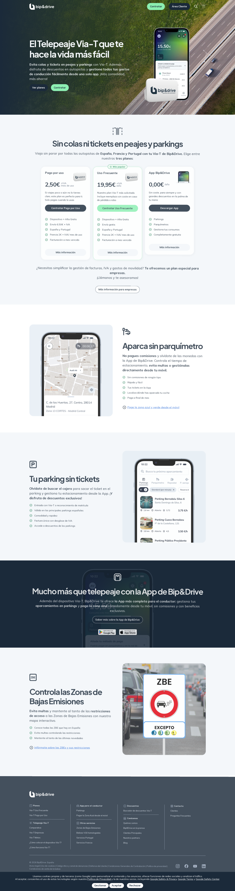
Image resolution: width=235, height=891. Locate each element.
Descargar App (169, 209)
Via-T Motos (34, 838)
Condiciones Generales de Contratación (126, 867)
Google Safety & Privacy (163, 879)
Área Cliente (179, 6)
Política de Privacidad (99, 879)
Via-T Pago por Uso (38, 816)
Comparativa (35, 829)
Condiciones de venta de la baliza (44, 870)
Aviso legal (34, 867)
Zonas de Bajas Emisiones (88, 829)
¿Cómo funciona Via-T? (39, 848)
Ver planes (38, 87)
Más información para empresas (117, 291)
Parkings (80, 812)
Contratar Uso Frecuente (117, 210)
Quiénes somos (130, 825)
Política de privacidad (157, 868)
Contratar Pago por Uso (65, 210)
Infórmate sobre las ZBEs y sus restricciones (59, 749)
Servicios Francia (84, 844)
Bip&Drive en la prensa (134, 830)
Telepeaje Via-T (39, 824)
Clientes (174, 813)
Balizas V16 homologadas (88, 834)
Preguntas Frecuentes (180, 818)
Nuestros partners (131, 839)
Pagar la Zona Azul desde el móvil (92, 817)
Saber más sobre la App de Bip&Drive (117, 621)
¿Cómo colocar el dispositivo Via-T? (45, 843)
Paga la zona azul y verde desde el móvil (150, 409)
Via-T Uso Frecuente (38, 811)
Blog (125, 844)
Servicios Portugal (84, 839)
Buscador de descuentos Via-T (137, 812)
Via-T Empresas (36, 834)
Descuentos (131, 807)
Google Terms (185, 879)
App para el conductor (89, 807)
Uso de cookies (48, 867)
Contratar (156, 6)
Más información (65, 254)
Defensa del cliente (98, 867)
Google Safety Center (207, 879)
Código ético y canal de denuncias (72, 867)
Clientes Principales (132, 834)
